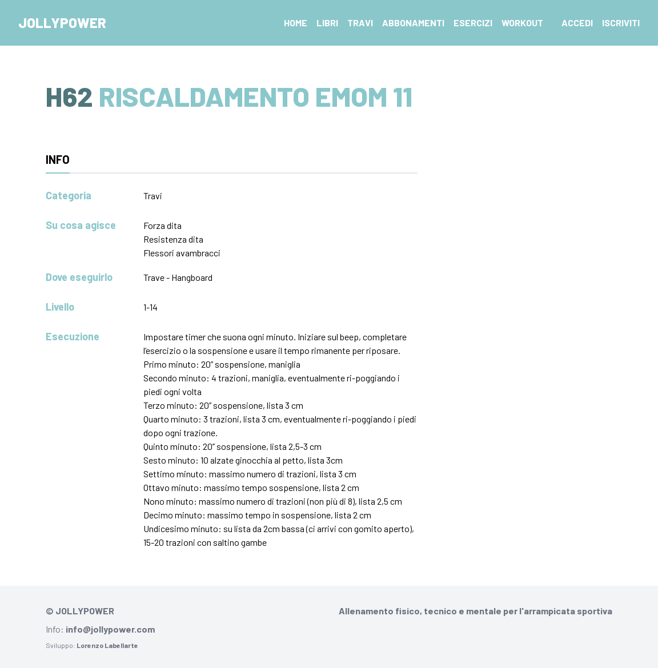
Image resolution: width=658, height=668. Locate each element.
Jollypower (62, 22)
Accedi (577, 22)
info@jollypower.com (110, 628)
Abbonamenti (413, 22)
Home (295, 22)
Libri (327, 22)
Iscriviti (621, 22)
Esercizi (473, 22)
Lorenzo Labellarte (107, 645)
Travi (360, 22)
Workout (522, 22)
